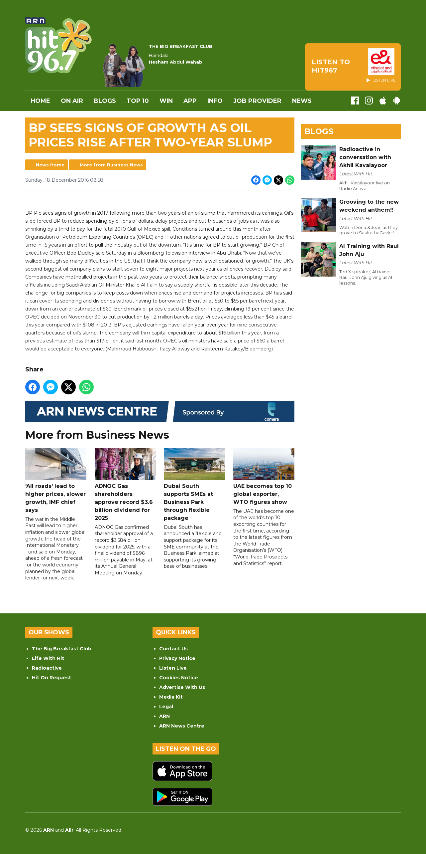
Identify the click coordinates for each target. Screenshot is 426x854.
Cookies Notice (178, 678)
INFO (215, 101)
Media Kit (171, 697)
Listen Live (173, 668)
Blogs (105, 101)
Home (40, 101)
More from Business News (111, 164)
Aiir (69, 830)
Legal (166, 707)
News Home (50, 164)
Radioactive (47, 668)
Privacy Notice (177, 658)
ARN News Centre (181, 726)
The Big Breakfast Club (61, 649)
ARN (164, 716)
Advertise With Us (182, 687)
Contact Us (173, 649)
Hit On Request (51, 678)
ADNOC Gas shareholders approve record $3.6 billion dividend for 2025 (125, 484)
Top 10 (138, 101)
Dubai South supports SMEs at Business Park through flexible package (194, 484)
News (302, 101)
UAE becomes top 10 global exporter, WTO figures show (263, 476)
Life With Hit (48, 658)
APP (190, 101)
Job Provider (257, 101)
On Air (72, 101)
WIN (166, 101)
